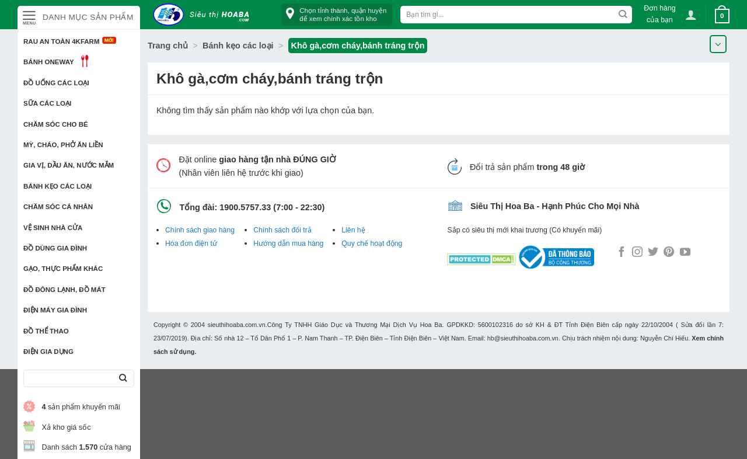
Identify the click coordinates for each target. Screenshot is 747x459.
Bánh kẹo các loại (57, 186)
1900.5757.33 (245, 207)
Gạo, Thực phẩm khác (63, 268)
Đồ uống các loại (56, 82)
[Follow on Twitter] (653, 253)
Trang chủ (168, 45)
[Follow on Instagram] (637, 253)
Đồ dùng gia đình (55, 248)
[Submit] (122, 378)
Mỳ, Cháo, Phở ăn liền (63, 144)
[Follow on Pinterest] (669, 253)
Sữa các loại (47, 103)
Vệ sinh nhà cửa (52, 227)
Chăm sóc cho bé (55, 124)
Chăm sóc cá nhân (58, 206)
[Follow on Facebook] (621, 253)
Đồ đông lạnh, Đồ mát (64, 289)
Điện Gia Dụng (48, 351)
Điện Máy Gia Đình (55, 310)
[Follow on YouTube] (685, 253)
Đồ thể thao (46, 331)
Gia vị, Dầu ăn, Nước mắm (68, 165)
